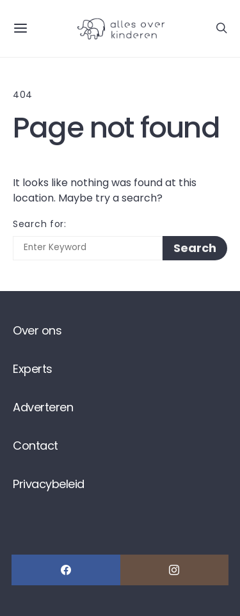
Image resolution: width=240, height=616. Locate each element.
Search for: (40, 223)
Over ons (37, 330)
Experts (32, 369)
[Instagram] (174, 570)
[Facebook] (66, 570)
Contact (35, 446)
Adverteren (43, 407)
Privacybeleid (48, 484)
